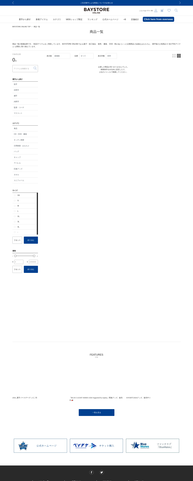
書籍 (105, 44)
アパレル (17, 163)
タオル (16, 175)
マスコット (18, 113)
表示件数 (101, 56)
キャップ (17, 157)
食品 (15, 128)
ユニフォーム (19, 180)
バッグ (16, 151)
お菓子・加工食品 (89, 44)
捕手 (15, 96)
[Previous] (13, 3)
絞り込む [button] (31, 240)
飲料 (99, 44)
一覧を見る (96, 413)
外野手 (16, 90)
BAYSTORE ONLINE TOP (21, 26)
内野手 (16, 102)
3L (18, 222)
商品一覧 (37, 26)
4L (18, 227)
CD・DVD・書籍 (20, 134)
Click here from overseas (158, 19)
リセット (17, 240)
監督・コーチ (19, 107)
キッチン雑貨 (19, 140)
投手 (15, 84)
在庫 (76, 56)
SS (19, 195)
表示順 (49, 56)
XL (19, 216)
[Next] (180, 3)
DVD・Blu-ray (114, 44)
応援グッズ (18, 169)
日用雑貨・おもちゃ (21, 146)
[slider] (15, 256)
